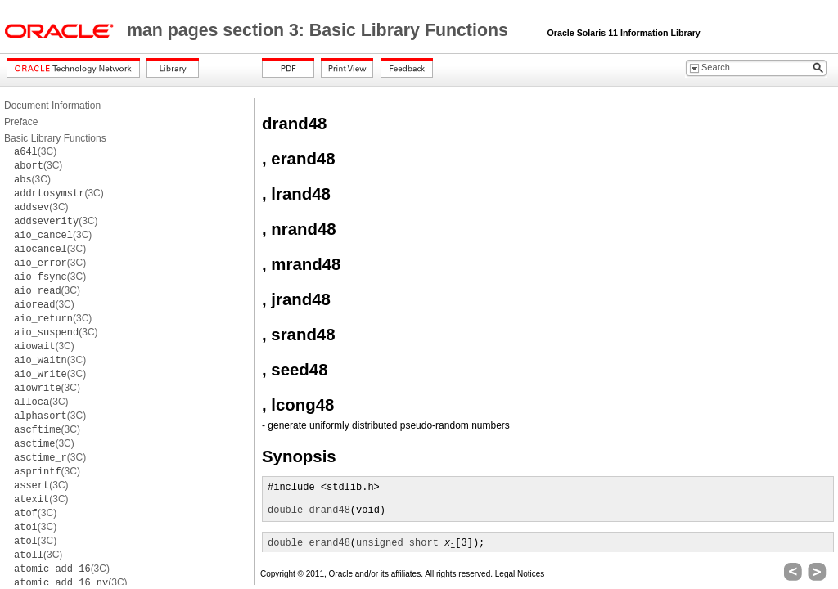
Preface (21, 122)
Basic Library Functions (55, 138)
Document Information (52, 105)
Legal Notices (520, 573)
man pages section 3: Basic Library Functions (320, 30)
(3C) (35, 151)
